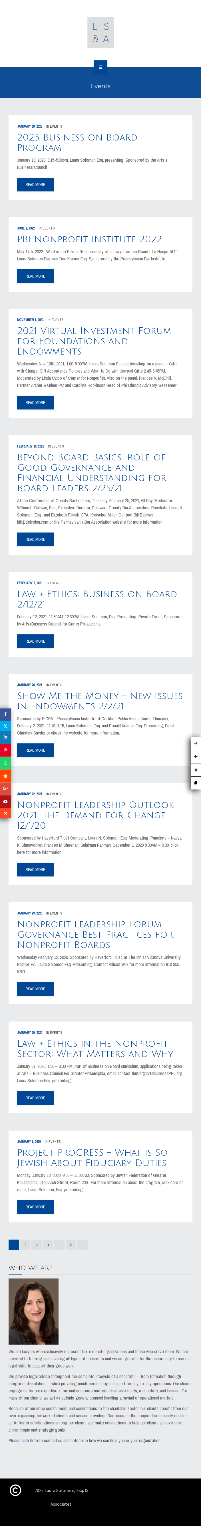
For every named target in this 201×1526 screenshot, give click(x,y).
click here (30, 1440)
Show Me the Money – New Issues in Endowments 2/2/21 (100, 701)
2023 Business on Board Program (77, 142)
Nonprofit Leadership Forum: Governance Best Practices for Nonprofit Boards (95, 934)
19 (70, 1245)
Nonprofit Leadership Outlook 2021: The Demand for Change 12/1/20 (95, 815)
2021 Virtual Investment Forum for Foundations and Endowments (94, 341)
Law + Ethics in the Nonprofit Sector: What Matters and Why (95, 1049)
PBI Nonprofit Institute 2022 (89, 239)
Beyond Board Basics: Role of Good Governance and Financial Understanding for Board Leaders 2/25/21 (91, 472)
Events (56, 126)
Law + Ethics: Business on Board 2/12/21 (97, 599)
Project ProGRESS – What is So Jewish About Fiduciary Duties (92, 1158)
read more (35, 184)
